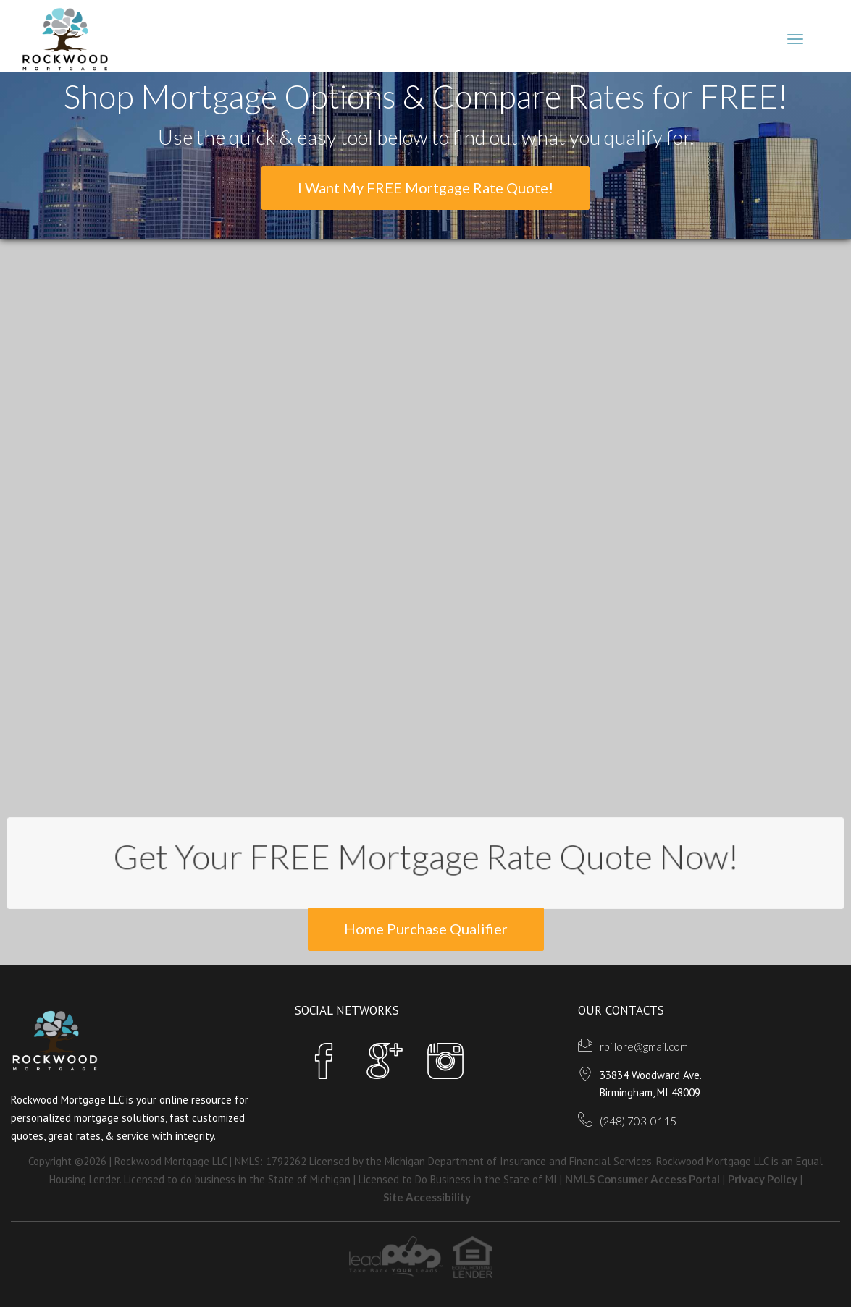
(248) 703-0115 (638, 1121)
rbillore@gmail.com (644, 1046)
